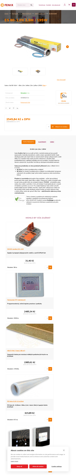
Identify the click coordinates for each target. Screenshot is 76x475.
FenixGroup (39, 5)
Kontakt (43, 424)
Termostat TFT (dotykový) (50, 249)
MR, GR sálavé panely (13, 424)
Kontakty (45, 5)
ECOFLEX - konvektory (14, 416)
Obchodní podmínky (47, 421)
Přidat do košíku (61, 127)
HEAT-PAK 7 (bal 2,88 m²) (16, 300)
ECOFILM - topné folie (13, 421)
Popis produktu (27, 142)
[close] (63, 450)
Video (54, 142)
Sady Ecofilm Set (40, 14)
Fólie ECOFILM (26, 14)
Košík (42, 426)
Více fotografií (61, 80)
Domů (6, 14)
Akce (8, 426)
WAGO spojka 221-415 (15, 249)
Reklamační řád (25, 102)
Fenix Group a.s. (45, 432)
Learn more (14, 461)
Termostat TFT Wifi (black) (16, 351)
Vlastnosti (42, 142)
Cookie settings (56, 466)
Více (43, 85)
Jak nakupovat (53, 5)
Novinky (9, 429)
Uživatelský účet (45, 429)
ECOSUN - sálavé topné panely (16, 413)
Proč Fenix (44, 418)
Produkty (43, 413)
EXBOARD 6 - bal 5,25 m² (49, 351)
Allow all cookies (38, 466)
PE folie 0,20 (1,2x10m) (49, 300)
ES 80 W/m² (53, 14)
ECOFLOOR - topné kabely (15, 418)
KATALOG (15, 14)
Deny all (19, 466)
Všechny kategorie (13, 433)
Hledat (27, 5)
